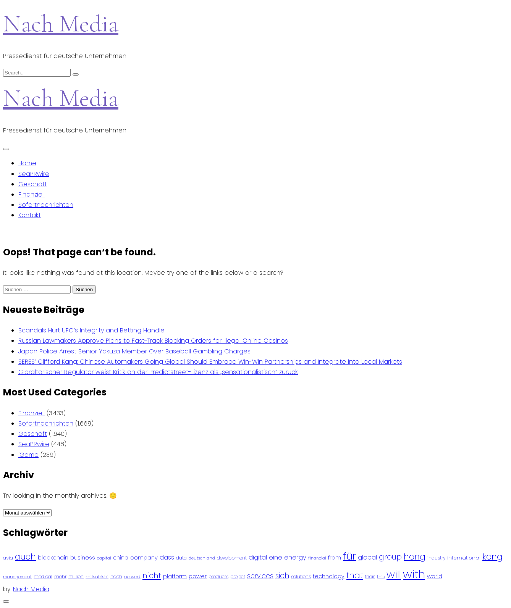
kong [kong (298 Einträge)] (492, 557)
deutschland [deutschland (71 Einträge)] (202, 558)
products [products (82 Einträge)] (218, 576)
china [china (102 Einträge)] (120, 557)
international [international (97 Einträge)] (463, 557)
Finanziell (31, 194)
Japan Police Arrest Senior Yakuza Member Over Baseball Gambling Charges (134, 351)
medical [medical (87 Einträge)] (43, 576)
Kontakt (29, 215)
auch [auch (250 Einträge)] (25, 556)
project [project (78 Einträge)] (237, 577)
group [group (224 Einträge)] (390, 557)
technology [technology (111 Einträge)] (328, 576)
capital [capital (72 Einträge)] (104, 558)
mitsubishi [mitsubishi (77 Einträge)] (97, 577)
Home (27, 163)
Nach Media (60, 23)
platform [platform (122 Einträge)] (175, 576)
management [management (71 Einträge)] (17, 577)
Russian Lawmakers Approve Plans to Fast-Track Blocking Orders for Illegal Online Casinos (153, 340)
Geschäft (32, 184)
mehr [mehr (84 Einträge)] (60, 576)
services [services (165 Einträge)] (260, 576)
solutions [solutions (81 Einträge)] (301, 577)
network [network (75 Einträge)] (132, 577)
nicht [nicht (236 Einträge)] (151, 575)
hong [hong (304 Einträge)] (414, 557)
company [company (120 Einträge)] (144, 557)
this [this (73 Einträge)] (381, 577)
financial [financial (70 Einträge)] (317, 558)
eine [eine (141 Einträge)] (275, 557)
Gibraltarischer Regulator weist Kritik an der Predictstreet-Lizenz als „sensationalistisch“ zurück (158, 372)
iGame (28, 454)
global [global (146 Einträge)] (367, 557)
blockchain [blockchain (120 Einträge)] (53, 557)
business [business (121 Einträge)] (82, 557)
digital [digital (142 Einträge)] (258, 557)
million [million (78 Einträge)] (76, 577)
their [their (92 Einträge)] (370, 576)
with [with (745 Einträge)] (414, 574)
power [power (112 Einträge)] (198, 576)
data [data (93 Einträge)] (181, 557)
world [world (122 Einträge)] (434, 576)
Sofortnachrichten (45, 204)
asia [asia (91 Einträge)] (8, 558)
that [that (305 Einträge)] (354, 575)
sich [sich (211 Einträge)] (282, 576)
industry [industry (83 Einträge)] (436, 558)
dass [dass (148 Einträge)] (167, 557)
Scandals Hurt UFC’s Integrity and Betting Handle (91, 330)
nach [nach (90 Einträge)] (116, 576)
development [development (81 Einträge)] (232, 558)
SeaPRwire (33, 173)
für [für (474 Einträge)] (349, 556)
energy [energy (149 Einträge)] (295, 557)
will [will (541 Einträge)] (393, 575)
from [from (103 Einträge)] (334, 557)
